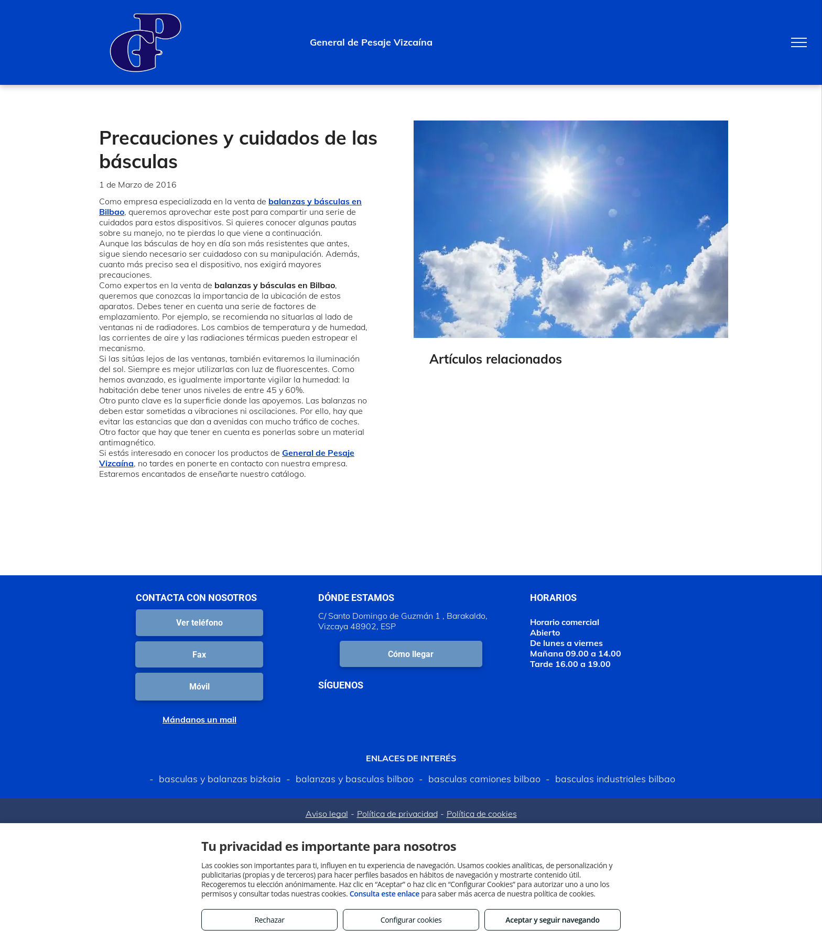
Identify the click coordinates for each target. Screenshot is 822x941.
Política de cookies (482, 813)
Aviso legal (327, 813)
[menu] (799, 42)
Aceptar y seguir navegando (552, 920)
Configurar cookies (411, 920)
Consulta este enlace (384, 894)
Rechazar (269, 920)
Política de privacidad (397, 813)
